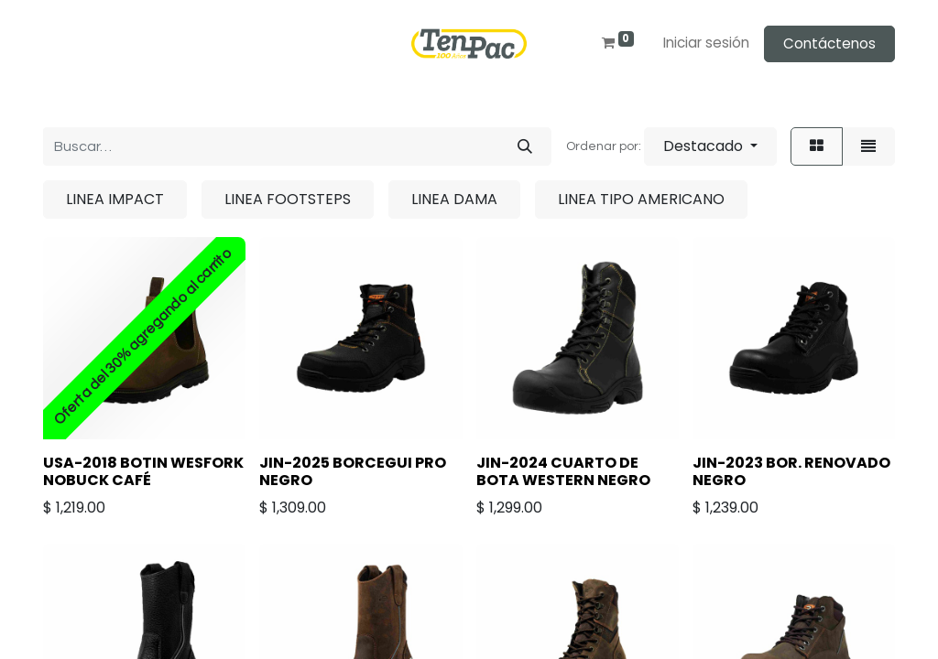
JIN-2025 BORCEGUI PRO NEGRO (352, 471)
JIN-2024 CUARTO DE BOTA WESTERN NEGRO (563, 471)
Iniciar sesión (706, 42)
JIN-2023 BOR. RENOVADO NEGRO (791, 471)
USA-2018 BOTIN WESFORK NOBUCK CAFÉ (143, 471)
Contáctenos (829, 43)
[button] (710, 146)
